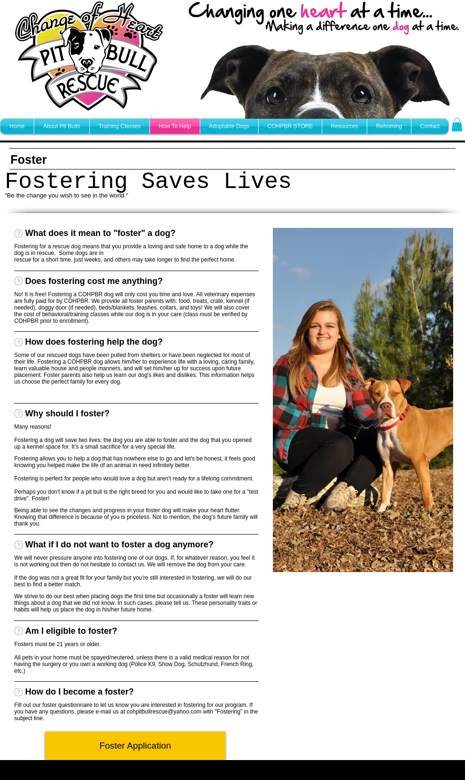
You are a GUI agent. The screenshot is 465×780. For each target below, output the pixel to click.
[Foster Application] (135, 746)
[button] (457, 125)
